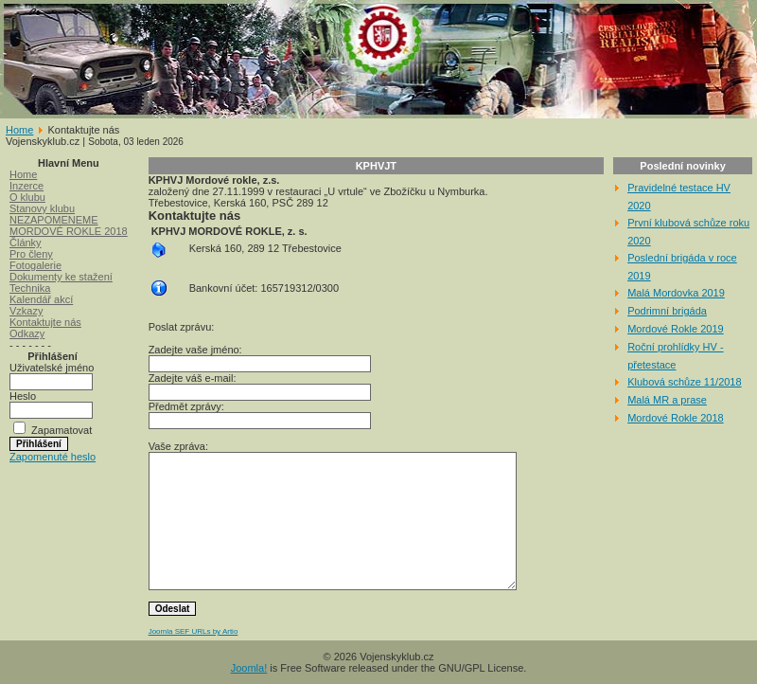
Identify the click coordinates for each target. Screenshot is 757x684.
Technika (29, 288)
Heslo (22, 396)
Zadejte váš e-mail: (193, 378)
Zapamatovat (61, 430)
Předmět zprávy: (186, 406)
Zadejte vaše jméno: (195, 349)
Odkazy (26, 333)
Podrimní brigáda (667, 310)
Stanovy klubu (42, 208)
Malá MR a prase (667, 399)
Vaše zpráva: (178, 446)
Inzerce (26, 185)
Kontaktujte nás (45, 322)
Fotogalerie (35, 265)
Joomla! (249, 668)
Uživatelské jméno (51, 367)
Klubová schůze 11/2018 (684, 381)
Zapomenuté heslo (52, 456)
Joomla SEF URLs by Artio (193, 631)
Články (25, 242)
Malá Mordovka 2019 (676, 292)
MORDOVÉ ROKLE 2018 (68, 231)
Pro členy (31, 254)
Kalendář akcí (41, 299)
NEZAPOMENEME (53, 219)
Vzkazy (26, 310)
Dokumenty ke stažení (61, 276)
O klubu (27, 197)
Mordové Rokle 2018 (675, 417)
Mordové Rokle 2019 (675, 328)
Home (19, 129)
